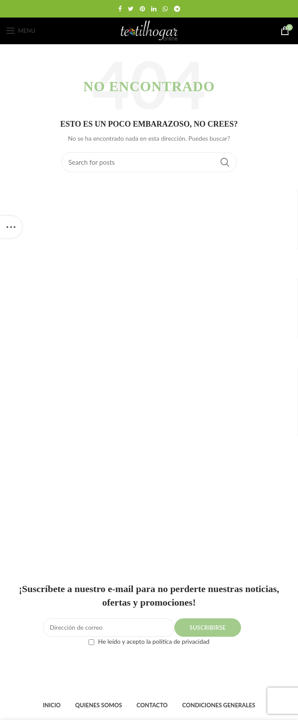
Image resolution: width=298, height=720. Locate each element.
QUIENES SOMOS (98, 705)
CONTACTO (151, 705)
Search (225, 162)
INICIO (52, 705)
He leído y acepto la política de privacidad (153, 641)
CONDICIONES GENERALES (218, 705)
